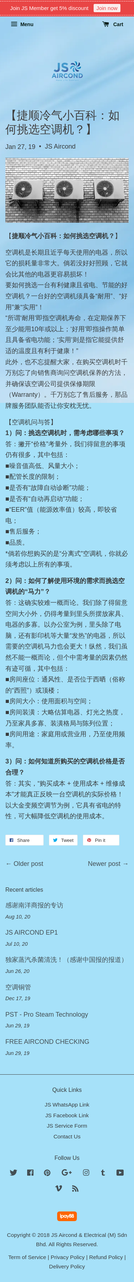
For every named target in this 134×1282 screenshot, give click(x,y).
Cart (112, 24)
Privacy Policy (68, 1257)
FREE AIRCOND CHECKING (47, 1041)
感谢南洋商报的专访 (34, 905)
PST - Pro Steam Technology (46, 1014)
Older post (28, 863)
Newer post (104, 863)
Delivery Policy (67, 1266)
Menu (22, 24)
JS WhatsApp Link (67, 1105)
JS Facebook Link (67, 1115)
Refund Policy (106, 1257)
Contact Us (67, 1136)
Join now (107, 8)
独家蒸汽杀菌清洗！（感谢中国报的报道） (66, 959)
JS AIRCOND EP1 (31, 932)
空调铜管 (18, 987)
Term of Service (27, 1257)
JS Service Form (67, 1126)
